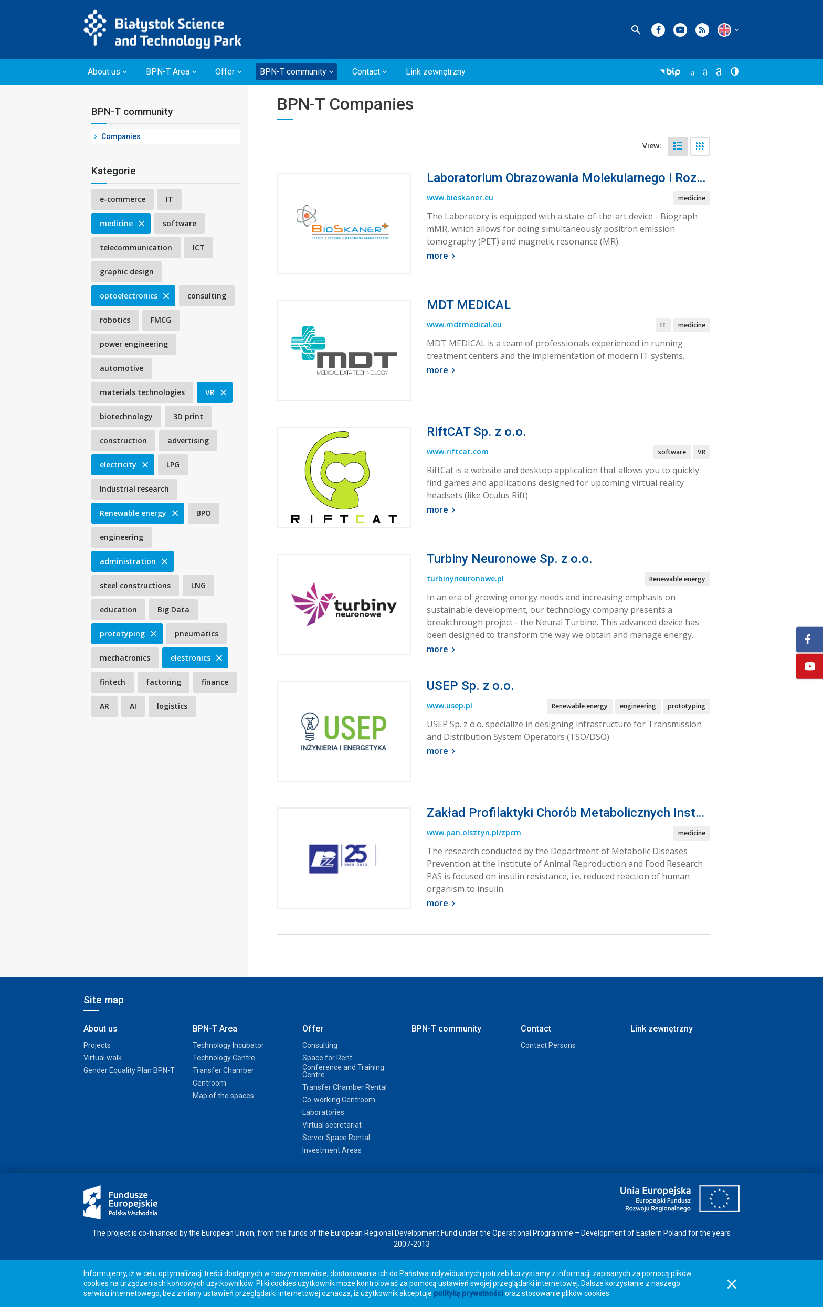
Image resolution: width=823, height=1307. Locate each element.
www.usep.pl (449, 705)
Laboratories (323, 1112)
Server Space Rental (336, 1137)
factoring (163, 682)
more (442, 255)
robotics (115, 320)
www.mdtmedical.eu (464, 325)
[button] (724, 30)
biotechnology (126, 416)
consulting (206, 296)
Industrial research (134, 489)
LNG (198, 585)
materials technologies (142, 392)
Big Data (173, 609)
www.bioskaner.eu (460, 198)
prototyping (129, 634)
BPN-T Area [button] (167, 72)
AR (104, 706)
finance (215, 682)
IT (169, 199)
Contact (536, 1029)
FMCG (161, 320)
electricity (125, 465)
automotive (121, 368)
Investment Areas (332, 1150)
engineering (121, 537)
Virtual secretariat (332, 1125)
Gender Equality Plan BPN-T (129, 1070)
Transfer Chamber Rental (344, 1087)
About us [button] (104, 72)
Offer (312, 1029)
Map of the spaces (223, 1095)
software (179, 223)
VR (216, 392)
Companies (121, 136)
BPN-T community (132, 111)
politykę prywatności (468, 1293)
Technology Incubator (228, 1045)
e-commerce (122, 199)
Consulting (319, 1045)
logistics (172, 706)
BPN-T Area (215, 1029)
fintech (112, 682)
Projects (97, 1045)
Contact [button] (366, 72)
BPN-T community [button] (293, 72)
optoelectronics (135, 296)
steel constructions (135, 585)
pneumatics (196, 634)
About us (100, 1029)
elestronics (197, 658)
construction (123, 440)
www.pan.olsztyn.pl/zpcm (474, 832)
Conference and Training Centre (343, 1071)
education (118, 609)
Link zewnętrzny (436, 72)
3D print (188, 416)
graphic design (127, 272)
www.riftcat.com (458, 451)
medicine (123, 223)
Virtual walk (102, 1057)
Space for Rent (327, 1057)
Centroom (209, 1083)
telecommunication (136, 247)
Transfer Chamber (223, 1070)
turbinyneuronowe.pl (465, 578)
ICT (199, 247)
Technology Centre (224, 1057)
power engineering (134, 344)
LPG (173, 465)
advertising (188, 440)
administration (135, 561)
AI (133, 706)
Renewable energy (140, 513)
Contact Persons (548, 1045)
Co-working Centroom (338, 1099)
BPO (203, 513)
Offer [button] (225, 72)
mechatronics (125, 658)
